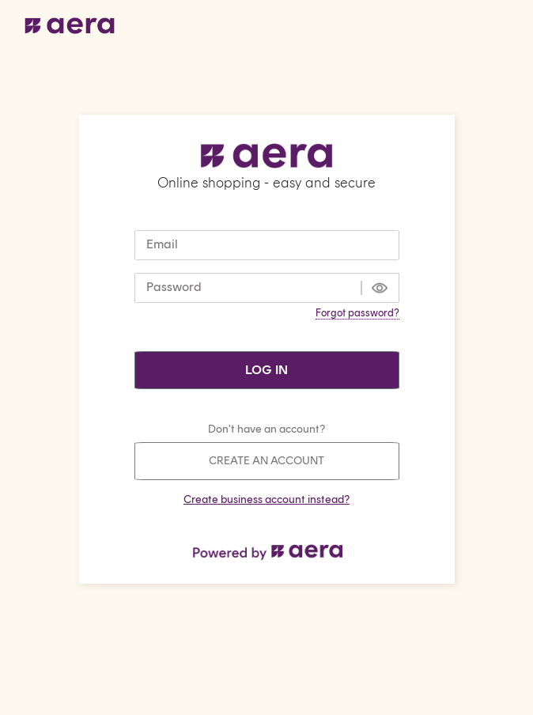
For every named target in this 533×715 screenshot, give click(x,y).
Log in (266, 369)
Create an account (266, 460)
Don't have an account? (266, 429)
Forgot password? (357, 313)
